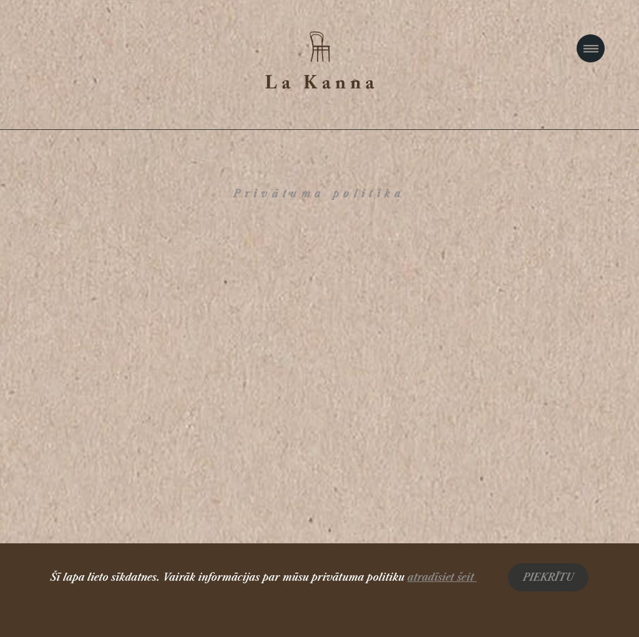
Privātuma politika (319, 193)
